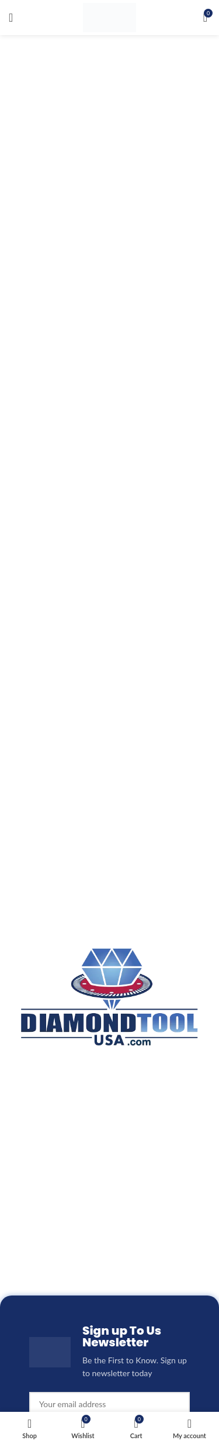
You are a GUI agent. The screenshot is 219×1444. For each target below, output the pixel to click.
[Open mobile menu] (11, 17)
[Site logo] (109, 17)
